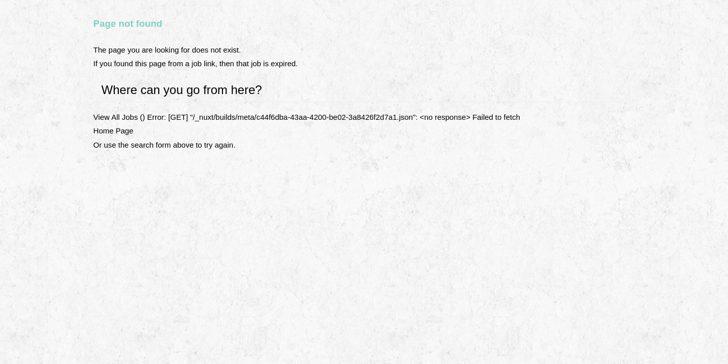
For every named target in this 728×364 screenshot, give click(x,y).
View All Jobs (116, 117)
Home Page (113, 130)
